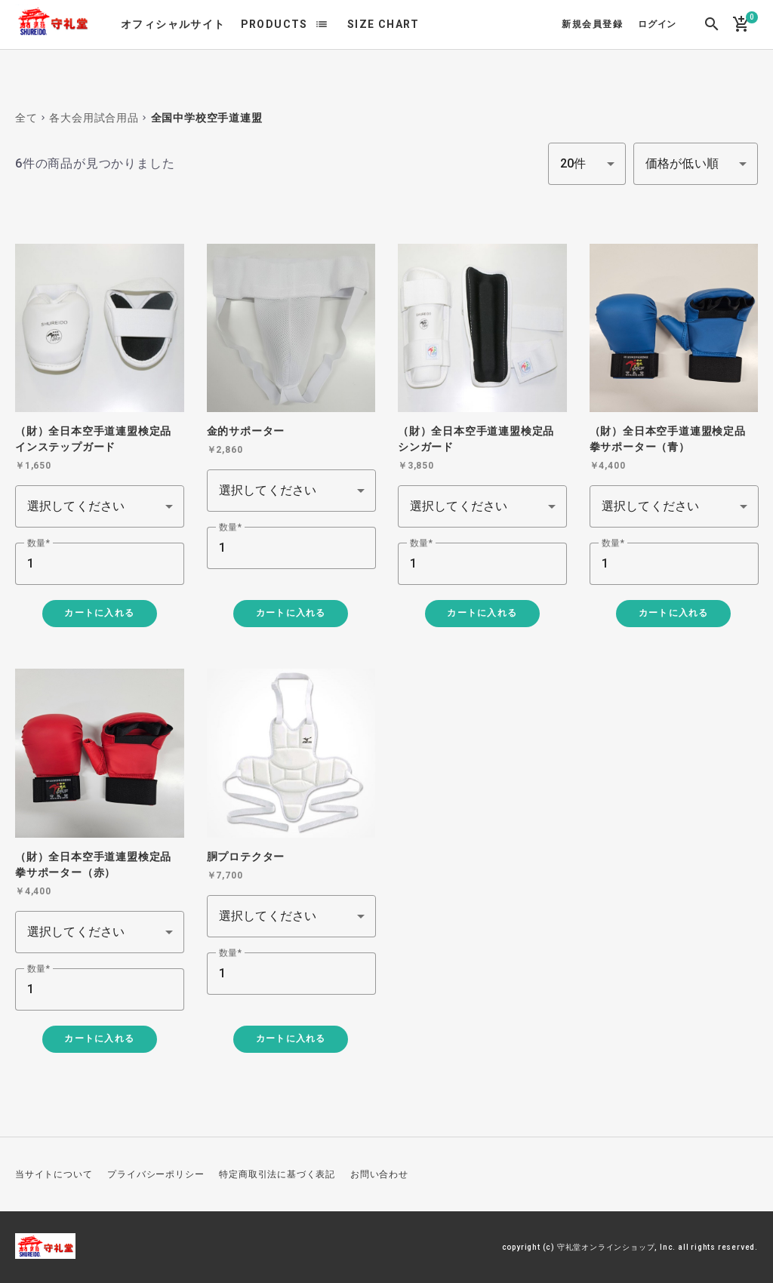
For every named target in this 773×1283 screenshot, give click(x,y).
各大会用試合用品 (93, 118)
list (321, 24)
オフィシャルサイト (173, 24)
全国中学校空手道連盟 (207, 118)
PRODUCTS (274, 24)
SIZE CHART (383, 24)
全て (26, 118)
